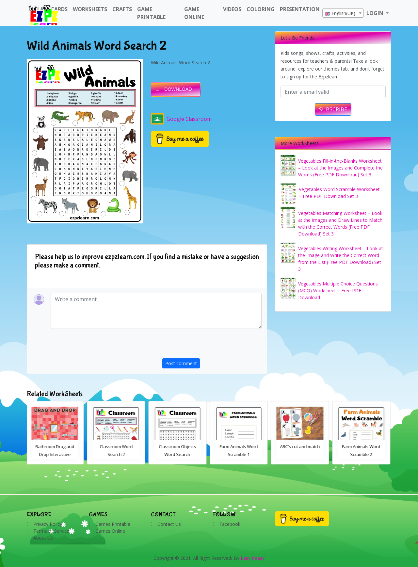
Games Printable (112, 524)
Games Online (110, 531)
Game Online (194, 13)
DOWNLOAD (178, 89)
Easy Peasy (253, 558)
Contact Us (169, 524)
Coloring (261, 9)
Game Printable (151, 13)
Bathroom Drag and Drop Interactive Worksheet (56, 454)
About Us (43, 538)
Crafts (122, 9)
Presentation (300, 9)
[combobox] (343, 13)
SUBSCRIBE (333, 109)
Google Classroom (181, 118)
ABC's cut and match (301, 446)
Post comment (181, 363)
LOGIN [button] (375, 13)
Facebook (229, 524)
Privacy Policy (47, 524)
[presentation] (212, 345)
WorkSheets (90, 9)
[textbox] (343, 13)
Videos (232, 9)
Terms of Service (51, 531)
